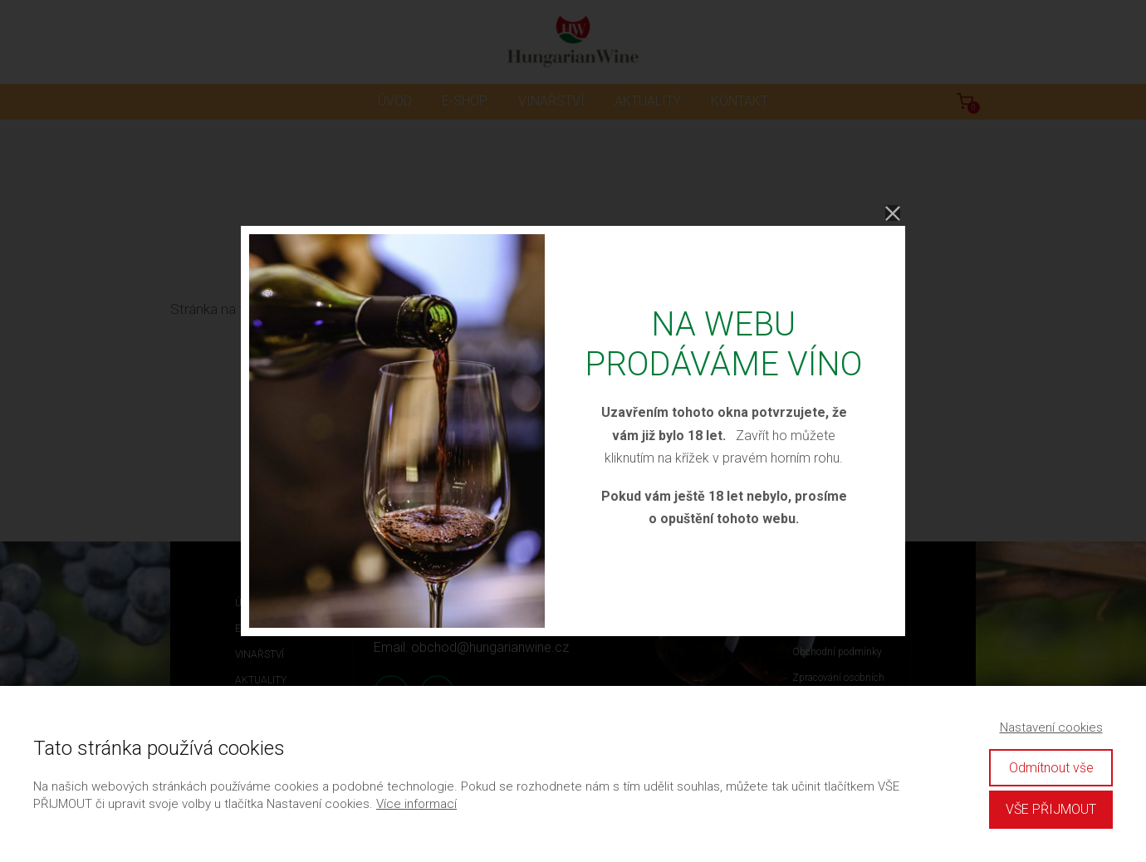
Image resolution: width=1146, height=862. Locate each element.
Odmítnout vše (1051, 768)
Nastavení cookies (1051, 727)
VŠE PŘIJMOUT (1051, 809)
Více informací (416, 803)
